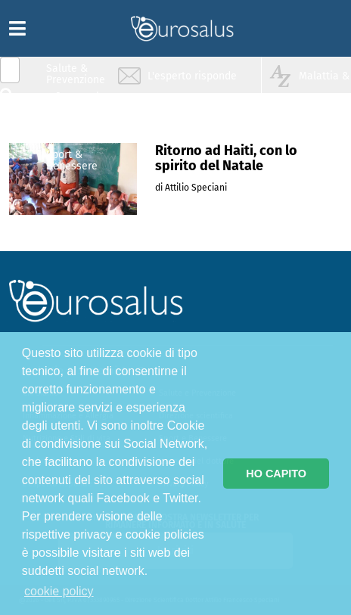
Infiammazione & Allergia (80, 102)
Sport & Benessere (72, 160)
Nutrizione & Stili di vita (76, 131)
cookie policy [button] (59, 591)
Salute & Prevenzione (75, 73)
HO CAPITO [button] (276, 473)
